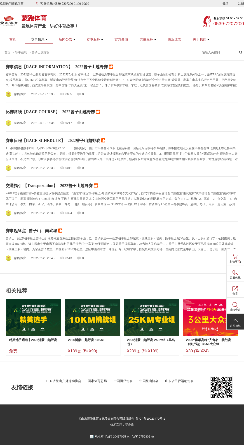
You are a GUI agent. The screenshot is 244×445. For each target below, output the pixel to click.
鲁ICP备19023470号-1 (150, 418)
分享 (235, 293)
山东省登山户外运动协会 (63, 380)
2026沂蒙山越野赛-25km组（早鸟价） (151, 342)
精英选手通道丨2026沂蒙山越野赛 (33, 340)
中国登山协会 (148, 380)
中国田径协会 (123, 380)
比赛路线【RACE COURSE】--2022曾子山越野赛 (53, 112)
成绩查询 (235, 309)
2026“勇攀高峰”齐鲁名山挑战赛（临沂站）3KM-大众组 (208, 342)
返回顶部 (235, 325)
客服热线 (235, 277)
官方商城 (121, 39)
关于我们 (201, 39)
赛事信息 (39, 39)
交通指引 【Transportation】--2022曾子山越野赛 (52, 185)
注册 (241, 3)
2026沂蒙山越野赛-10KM (85, 340)
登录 (225, 3)
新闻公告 (67, 39)
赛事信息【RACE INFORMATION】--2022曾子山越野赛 (59, 67)
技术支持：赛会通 (122, 424)
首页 (12, 39)
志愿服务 (148, 39)
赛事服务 (95, 39)
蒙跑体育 (34, 18)
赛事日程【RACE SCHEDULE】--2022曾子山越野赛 (55, 140)
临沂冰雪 (174, 39)
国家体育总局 (97, 380)
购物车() (235, 261)
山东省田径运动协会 (179, 380)
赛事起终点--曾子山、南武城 (34, 231)
